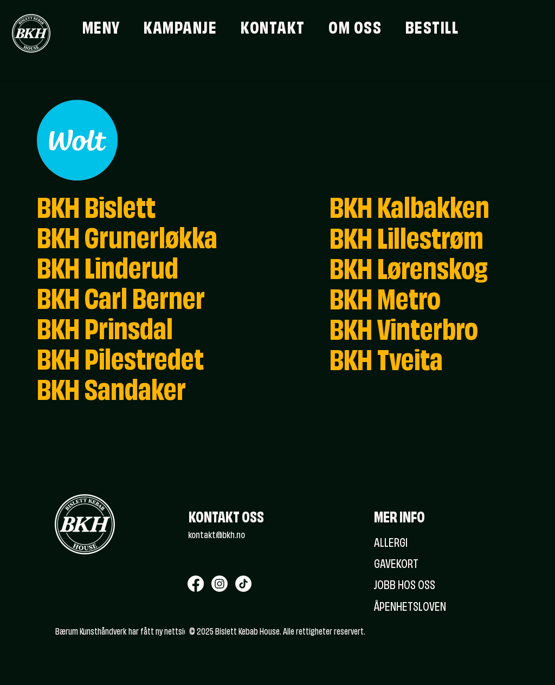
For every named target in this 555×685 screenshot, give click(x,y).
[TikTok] (243, 584)
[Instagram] (219, 584)
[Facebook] (196, 584)
